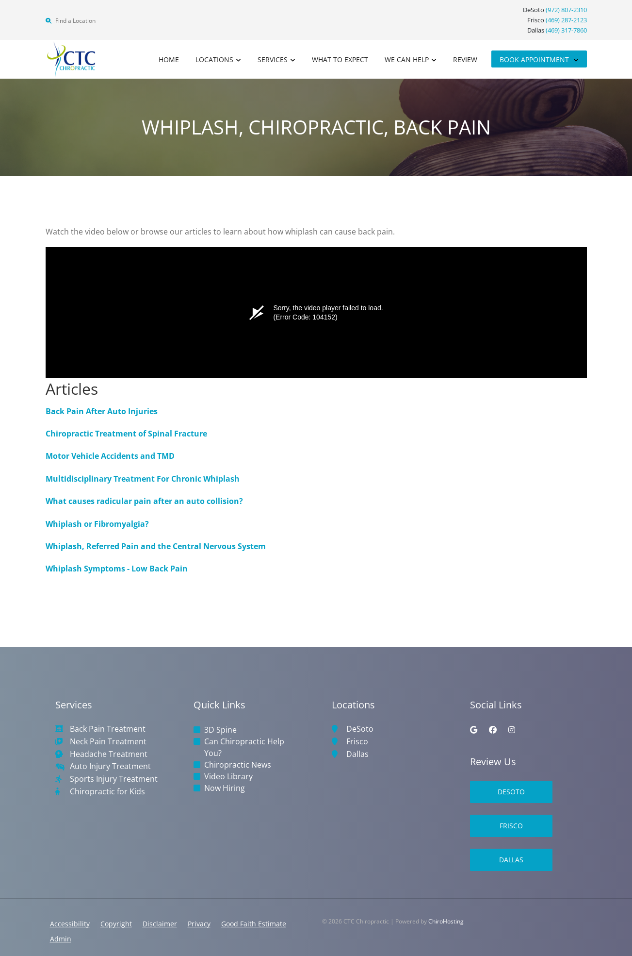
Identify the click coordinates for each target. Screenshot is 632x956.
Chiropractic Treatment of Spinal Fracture (126, 433)
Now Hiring (224, 788)
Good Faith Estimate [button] (253, 923)
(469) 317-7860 (566, 30)
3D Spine (220, 729)
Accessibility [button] (70, 923)
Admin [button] (60, 938)
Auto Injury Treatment (110, 766)
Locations (214, 59)
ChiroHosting (446, 921)
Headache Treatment (108, 754)
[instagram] (511, 730)
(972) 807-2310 (566, 9)
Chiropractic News (237, 764)
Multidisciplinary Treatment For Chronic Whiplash (143, 478)
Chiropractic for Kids (107, 792)
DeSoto (359, 729)
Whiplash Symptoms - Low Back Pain (117, 568)
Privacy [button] (199, 923)
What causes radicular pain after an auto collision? (144, 501)
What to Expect (340, 59)
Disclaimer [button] (160, 923)
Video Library (228, 776)
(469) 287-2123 (566, 20)
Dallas (357, 754)
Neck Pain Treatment (108, 742)
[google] (473, 730)
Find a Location (71, 21)
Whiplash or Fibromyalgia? (97, 524)
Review (465, 59)
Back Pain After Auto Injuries (102, 411)
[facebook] (493, 730)
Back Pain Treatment (108, 729)
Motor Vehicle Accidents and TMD (110, 456)
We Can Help (407, 59)
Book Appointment (535, 59)
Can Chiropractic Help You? (244, 747)
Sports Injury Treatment (114, 779)
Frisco (357, 742)
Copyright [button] (116, 923)
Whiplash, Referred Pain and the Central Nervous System (156, 546)
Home (169, 59)
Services (273, 59)
